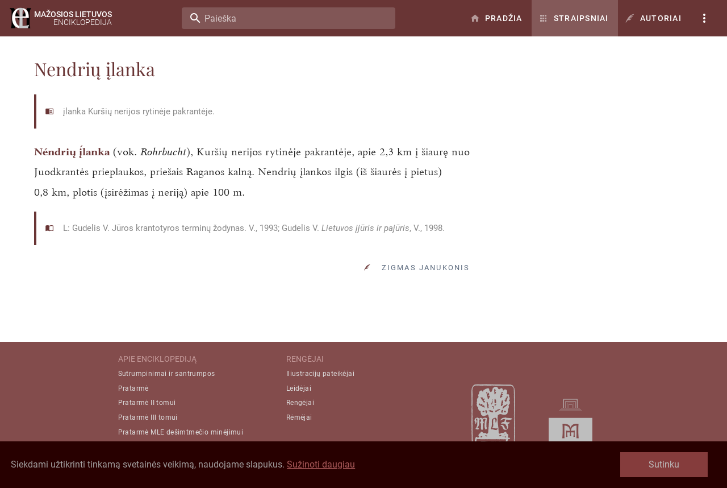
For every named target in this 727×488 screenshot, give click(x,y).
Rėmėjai (299, 417)
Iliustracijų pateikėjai (320, 374)
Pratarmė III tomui (148, 417)
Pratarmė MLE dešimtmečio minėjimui (181, 432)
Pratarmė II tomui (147, 403)
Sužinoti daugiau (321, 464)
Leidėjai (298, 388)
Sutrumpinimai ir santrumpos (166, 374)
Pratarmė (133, 388)
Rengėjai (300, 403)
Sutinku (664, 464)
